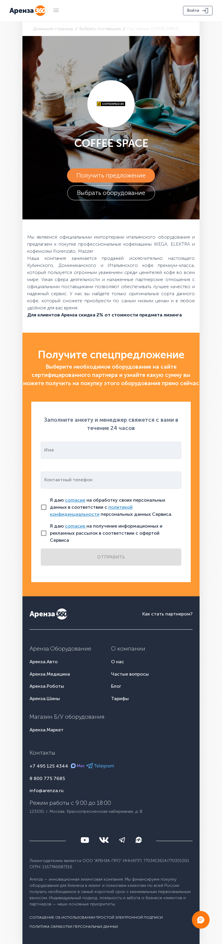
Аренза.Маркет (46, 730)
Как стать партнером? (167, 614)
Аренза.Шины (45, 698)
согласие (75, 500)
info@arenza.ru (46, 790)
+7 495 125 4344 (49, 766)
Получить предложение (111, 175)
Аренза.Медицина (50, 674)
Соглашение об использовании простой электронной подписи (96, 917)
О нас (117, 661)
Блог (116, 686)
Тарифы (120, 698)
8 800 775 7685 (47, 778)
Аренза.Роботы (47, 686)
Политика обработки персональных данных (74, 927)
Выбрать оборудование (111, 192)
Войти (198, 10)
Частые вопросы (130, 674)
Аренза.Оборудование (60, 648)
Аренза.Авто (44, 661)
